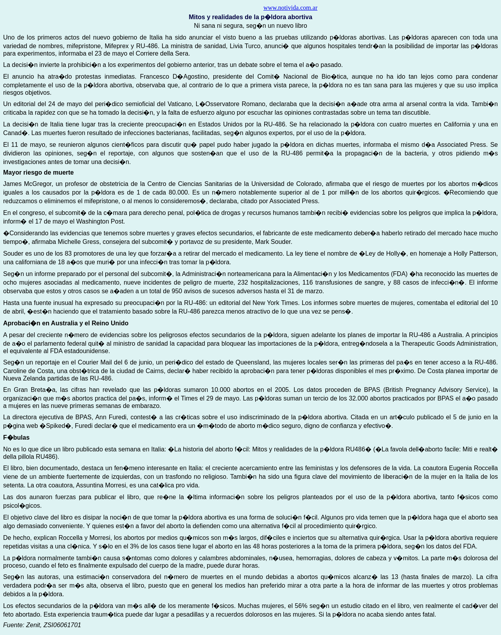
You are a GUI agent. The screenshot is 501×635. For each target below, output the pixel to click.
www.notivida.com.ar (290, 7)
